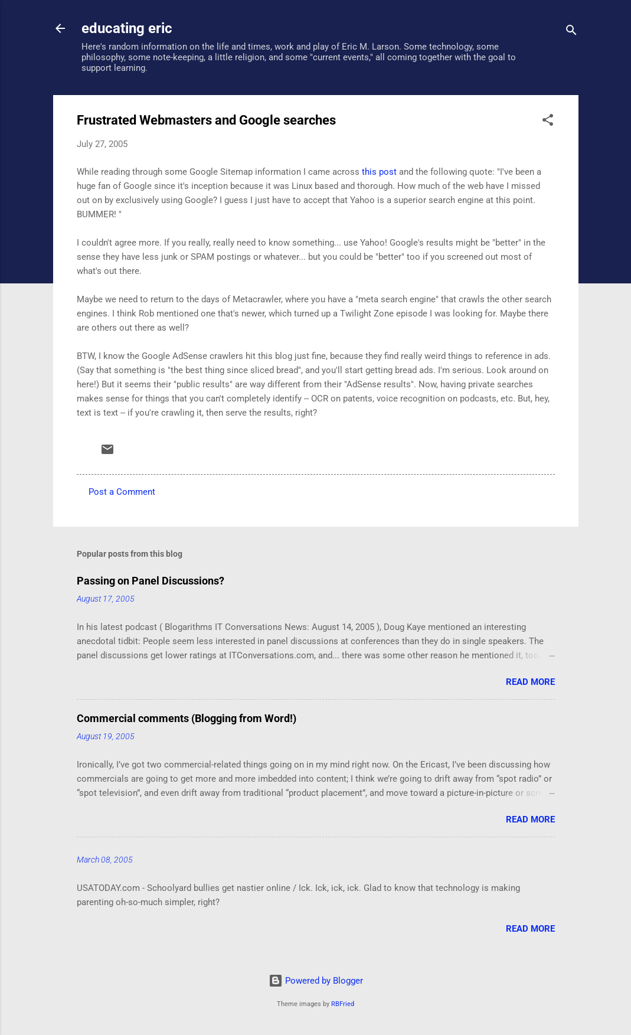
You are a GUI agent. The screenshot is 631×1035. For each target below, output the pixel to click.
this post (379, 171)
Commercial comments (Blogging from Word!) (186, 718)
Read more (530, 682)
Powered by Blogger (316, 980)
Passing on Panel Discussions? (150, 580)
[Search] (571, 32)
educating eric (126, 28)
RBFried (342, 1004)
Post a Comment (122, 492)
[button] (548, 122)
